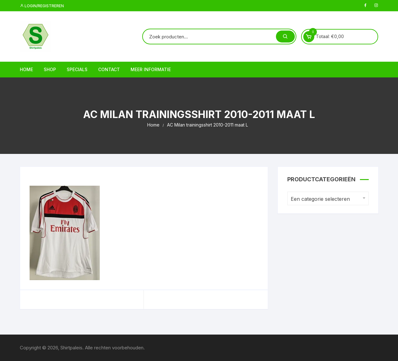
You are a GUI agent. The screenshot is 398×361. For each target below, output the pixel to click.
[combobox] (328, 198)
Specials (77, 69)
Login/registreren (42, 5)
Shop (50, 69)
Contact (109, 69)
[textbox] (326, 199)
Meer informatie (151, 69)
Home (26, 69)
